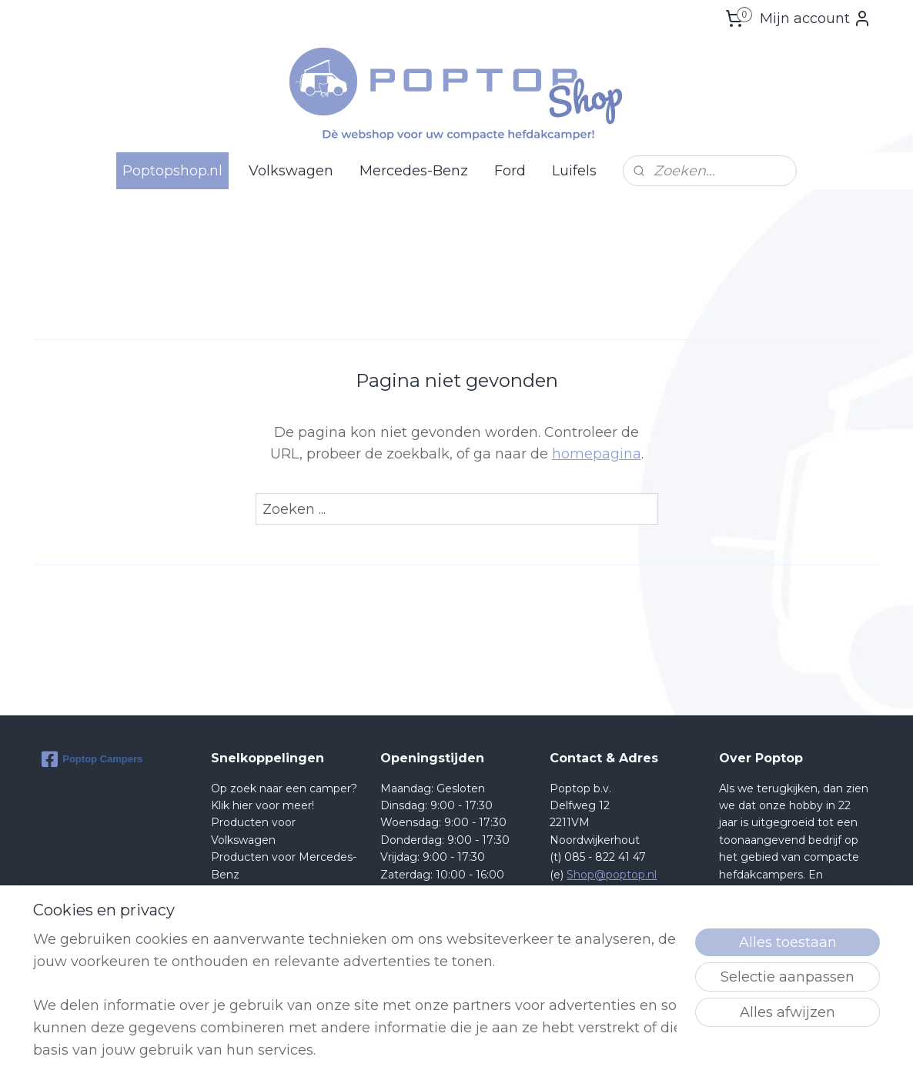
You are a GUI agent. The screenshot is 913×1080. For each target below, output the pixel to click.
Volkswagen (291, 170)
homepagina (596, 453)
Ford (510, 170)
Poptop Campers (92, 759)
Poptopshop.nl (172, 170)
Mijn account (815, 18)
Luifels (574, 170)
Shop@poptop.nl (612, 875)
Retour (230, 908)
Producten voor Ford (267, 891)
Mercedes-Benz (414, 170)
